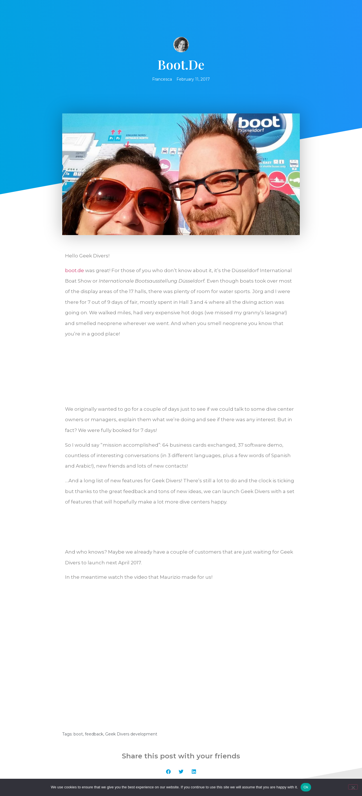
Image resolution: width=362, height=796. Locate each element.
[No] (353, 786)
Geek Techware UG (247, 768)
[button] (168, 699)
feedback (94, 661)
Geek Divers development (131, 661)
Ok (305, 787)
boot (78, 661)
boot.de (74, 270)
